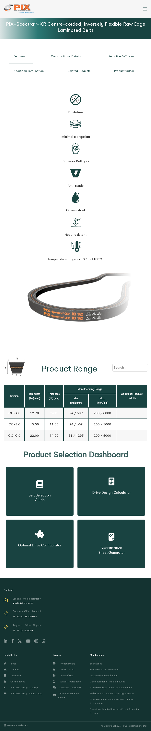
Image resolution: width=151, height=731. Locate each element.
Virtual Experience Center (66, 695)
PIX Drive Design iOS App (21, 687)
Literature (12, 675)
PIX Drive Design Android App (23, 693)
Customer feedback (67, 687)
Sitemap (11, 669)
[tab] (21, 56)
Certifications (14, 681)
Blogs (10, 663)
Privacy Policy (64, 663)
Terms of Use (63, 675)
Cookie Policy (63, 669)
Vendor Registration (67, 681)
